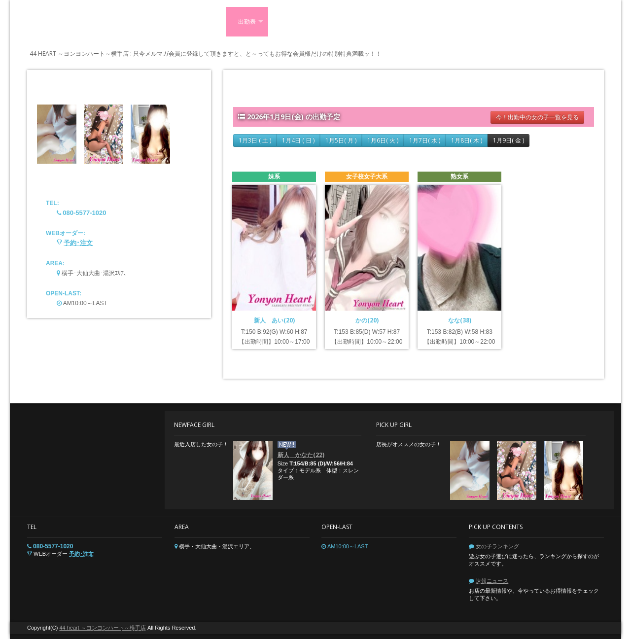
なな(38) (459, 320)
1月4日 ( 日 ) (298, 140)
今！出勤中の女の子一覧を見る (537, 117)
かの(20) (367, 320)
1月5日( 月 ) (340, 140)
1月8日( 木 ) (466, 140)
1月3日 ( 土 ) (255, 140)
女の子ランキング (497, 546)
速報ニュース (492, 581)
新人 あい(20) (274, 320)
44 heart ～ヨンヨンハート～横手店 (102, 628)
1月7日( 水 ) (424, 140)
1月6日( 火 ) (382, 140)
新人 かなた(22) (301, 455)
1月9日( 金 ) (508, 140)
